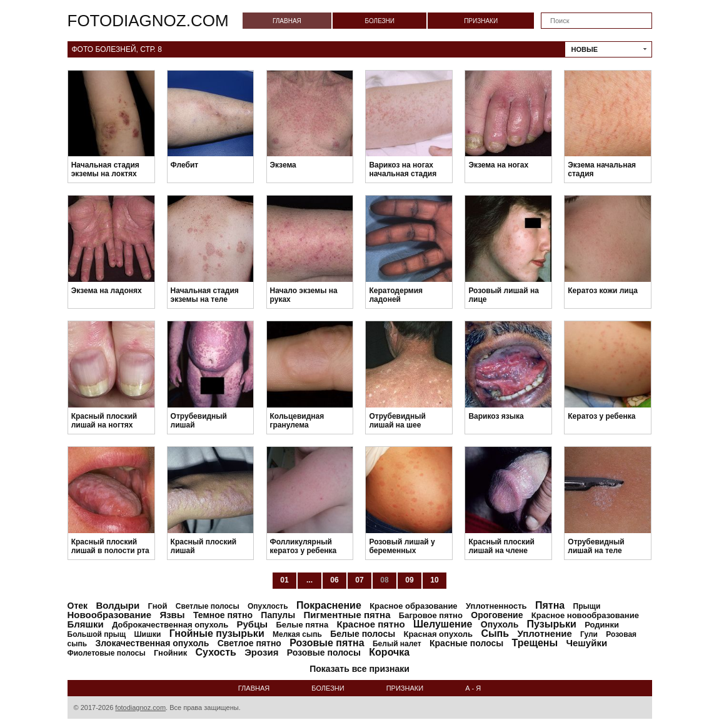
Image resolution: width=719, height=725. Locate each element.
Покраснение (328, 605)
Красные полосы (466, 643)
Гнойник (170, 653)
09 (409, 580)
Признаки (481, 21)
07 (359, 580)
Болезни (380, 21)
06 (334, 580)
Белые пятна (302, 624)
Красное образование (413, 606)
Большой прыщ (97, 634)
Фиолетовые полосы (107, 653)
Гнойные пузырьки (216, 633)
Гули (589, 634)
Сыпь (495, 633)
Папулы (278, 615)
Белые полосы (362, 634)
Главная (287, 21)
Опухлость (268, 606)
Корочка (389, 652)
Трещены (535, 643)
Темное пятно (223, 615)
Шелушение (442, 624)
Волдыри (117, 605)
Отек (78, 606)
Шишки (147, 634)
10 (434, 580)
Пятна (550, 605)
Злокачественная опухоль (152, 643)
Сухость (216, 652)
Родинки (602, 624)
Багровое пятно (431, 615)
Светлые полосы (207, 606)
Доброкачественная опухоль (170, 624)
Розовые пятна (326, 643)
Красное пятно (371, 624)
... (309, 580)
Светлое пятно (249, 643)
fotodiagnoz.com (148, 20)
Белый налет (397, 643)
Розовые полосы (324, 653)
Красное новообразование (585, 615)
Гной (158, 606)
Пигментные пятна (346, 614)
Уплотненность (496, 606)
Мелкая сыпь (297, 634)
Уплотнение (544, 633)
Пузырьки (551, 624)
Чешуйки (586, 643)
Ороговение (497, 615)
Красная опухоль (438, 634)
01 (284, 580)
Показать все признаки (359, 669)
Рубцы (252, 624)
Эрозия (261, 652)
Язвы (171, 614)
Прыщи (587, 606)
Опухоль (499, 624)
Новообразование (110, 614)
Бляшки (86, 624)
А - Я (473, 688)
